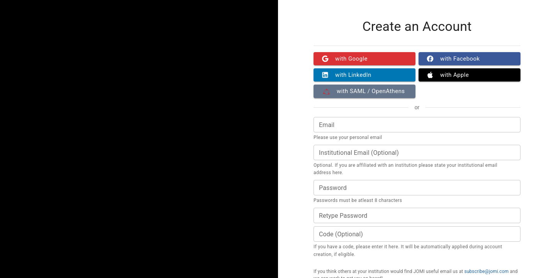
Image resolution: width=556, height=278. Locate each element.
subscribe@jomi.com (486, 271)
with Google (364, 58)
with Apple (469, 74)
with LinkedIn (364, 74)
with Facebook (469, 58)
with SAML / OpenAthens (364, 91)
